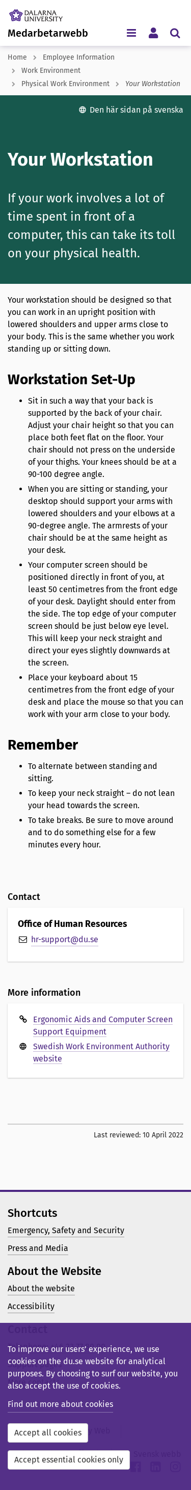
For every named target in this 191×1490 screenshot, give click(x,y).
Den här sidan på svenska (136, 110)
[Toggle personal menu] (153, 32)
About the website (41, 1288)
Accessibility (31, 1306)
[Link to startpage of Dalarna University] (45, 12)
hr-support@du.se (64, 939)
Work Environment (50, 70)
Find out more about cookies (60, 1404)
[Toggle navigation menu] (131, 32)
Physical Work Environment (65, 83)
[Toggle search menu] (175, 32)
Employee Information (79, 57)
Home (17, 57)
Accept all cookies (47, 1433)
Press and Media (38, 1248)
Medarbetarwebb (48, 33)
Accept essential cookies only (68, 1460)
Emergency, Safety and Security (66, 1230)
